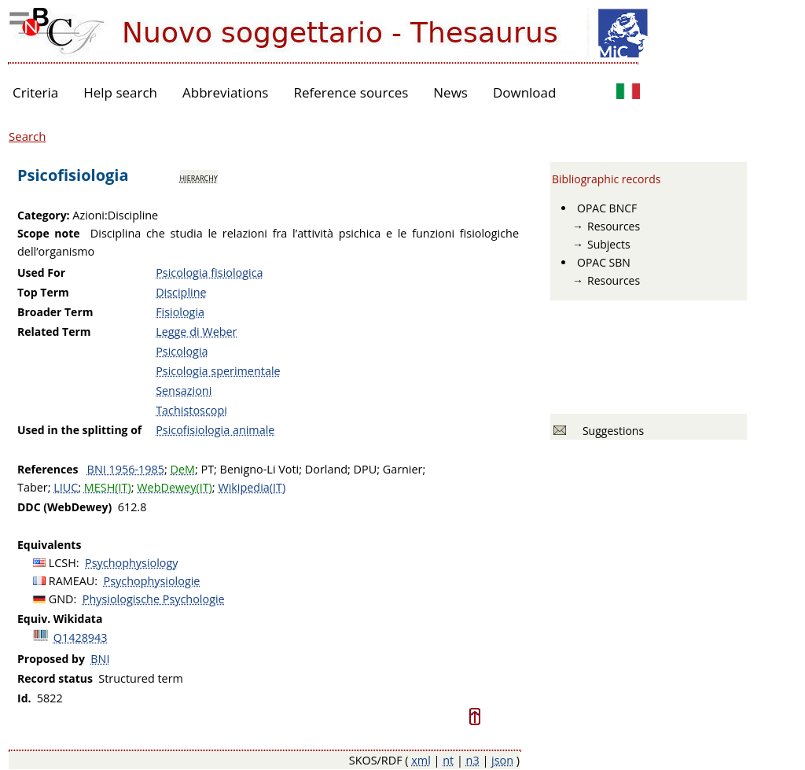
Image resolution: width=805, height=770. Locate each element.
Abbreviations (225, 92)
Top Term (43, 292)
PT (207, 469)
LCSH (62, 562)
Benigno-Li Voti (260, 469)
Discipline (181, 292)
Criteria (35, 92)
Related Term (54, 331)
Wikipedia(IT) (251, 487)
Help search (120, 92)
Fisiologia (180, 311)
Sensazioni (183, 390)
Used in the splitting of (79, 429)
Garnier (403, 469)
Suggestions (610, 430)
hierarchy (199, 177)
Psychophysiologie (152, 580)
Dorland (326, 469)
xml (421, 760)
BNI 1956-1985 (125, 469)
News (450, 92)
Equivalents (49, 544)
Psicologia (182, 351)
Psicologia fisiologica (209, 272)
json (502, 760)
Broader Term (55, 311)
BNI (99, 658)
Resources (613, 226)
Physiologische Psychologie (154, 598)
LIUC (65, 487)
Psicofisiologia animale (215, 429)
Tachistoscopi (191, 410)
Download (525, 92)
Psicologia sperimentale (218, 370)
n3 (473, 760)
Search (27, 136)
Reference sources (350, 92)
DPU (365, 469)
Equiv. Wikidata (59, 618)
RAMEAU (72, 580)
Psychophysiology (131, 562)
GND (61, 598)
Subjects (608, 244)
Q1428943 (80, 637)
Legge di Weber (196, 331)
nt (448, 760)
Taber (32, 487)
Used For (41, 272)
